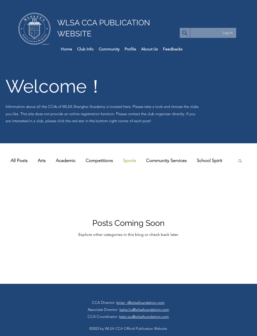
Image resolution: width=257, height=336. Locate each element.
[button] (240, 161)
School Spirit (209, 160)
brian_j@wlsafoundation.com (140, 302)
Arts (42, 160)
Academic (66, 160)
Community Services (166, 160)
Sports (129, 160)
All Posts (19, 160)
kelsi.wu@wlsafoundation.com (144, 316)
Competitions (99, 160)
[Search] (185, 33)
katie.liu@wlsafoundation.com (144, 309)
